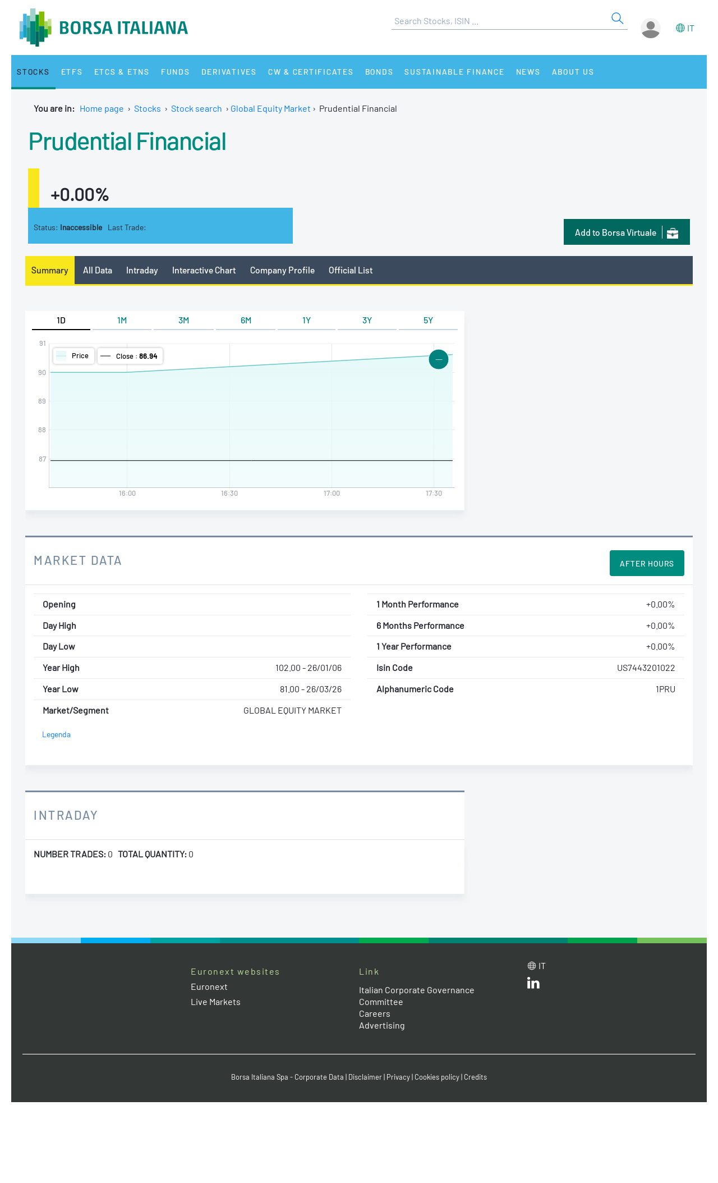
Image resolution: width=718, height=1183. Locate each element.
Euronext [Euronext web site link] (209, 986)
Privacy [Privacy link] (398, 1076)
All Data (97, 269)
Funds (175, 71)
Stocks (33, 71)
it (690, 27)
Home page (102, 108)
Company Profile (282, 269)
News (528, 71)
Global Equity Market (271, 108)
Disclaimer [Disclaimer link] (365, 1076)
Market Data (78, 559)
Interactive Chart (204, 269)
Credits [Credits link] (475, 1076)
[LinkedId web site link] (533, 985)
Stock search (196, 108)
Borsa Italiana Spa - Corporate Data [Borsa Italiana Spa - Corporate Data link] (287, 1076)
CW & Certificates (311, 71)
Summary (49, 269)
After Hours (647, 563)
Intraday (142, 269)
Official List (350, 269)
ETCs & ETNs (122, 71)
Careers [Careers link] (374, 1013)
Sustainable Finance (454, 71)
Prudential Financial (126, 140)
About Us (573, 71)
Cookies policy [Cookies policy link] (437, 1076)
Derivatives (229, 71)
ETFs (72, 71)
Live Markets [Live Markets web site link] (216, 1001)
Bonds (379, 71)
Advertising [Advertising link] (382, 1025)
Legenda (56, 734)
